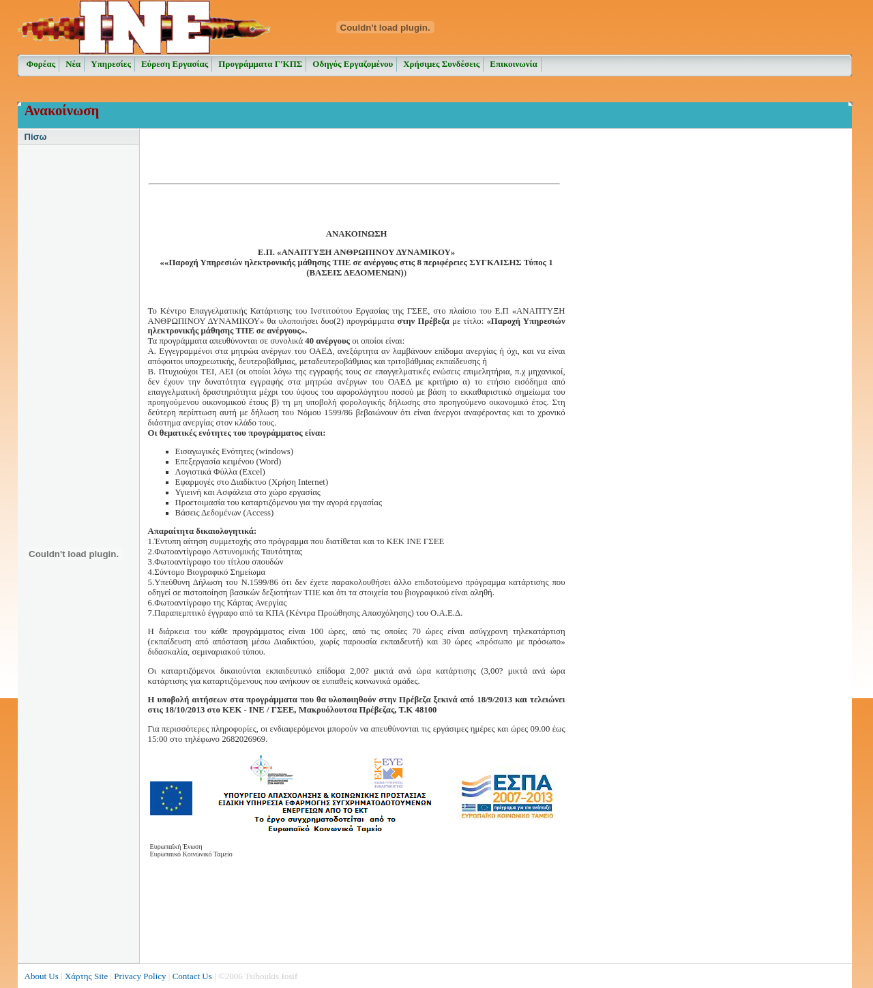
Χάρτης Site (86, 976)
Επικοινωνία (513, 64)
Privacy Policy (140, 976)
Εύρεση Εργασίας (174, 64)
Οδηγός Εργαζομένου (352, 64)
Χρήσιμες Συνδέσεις (441, 64)
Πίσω (36, 137)
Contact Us (192, 976)
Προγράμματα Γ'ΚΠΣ (260, 64)
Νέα (72, 64)
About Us (42, 976)
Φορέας (41, 64)
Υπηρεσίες (111, 64)
